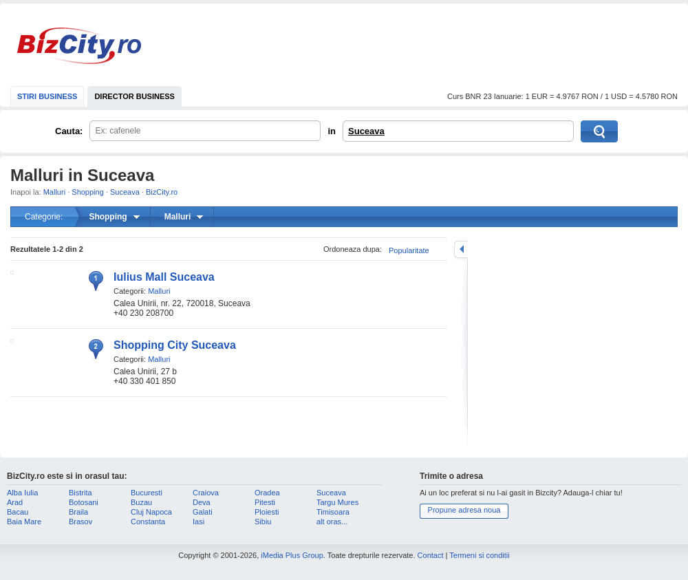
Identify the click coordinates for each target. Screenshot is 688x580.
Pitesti (265, 502)
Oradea (267, 492)
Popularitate (409, 250)
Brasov (80, 521)
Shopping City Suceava (175, 345)
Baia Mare (24, 521)
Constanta (148, 521)
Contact (431, 555)
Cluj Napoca (151, 512)
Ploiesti (267, 512)
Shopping (88, 192)
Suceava (366, 131)
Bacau (17, 512)
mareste (461, 249)
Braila (78, 512)
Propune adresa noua (464, 510)
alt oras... (331, 521)
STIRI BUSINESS (47, 96)
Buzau (141, 502)
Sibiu (263, 521)
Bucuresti (146, 492)
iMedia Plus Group (292, 555)
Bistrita (80, 492)
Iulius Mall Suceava (164, 277)
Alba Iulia (22, 492)
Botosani (83, 502)
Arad (15, 502)
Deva (202, 502)
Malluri (54, 192)
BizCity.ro (79, 46)
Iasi (198, 521)
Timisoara (333, 512)
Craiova (206, 492)
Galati (203, 512)
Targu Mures (337, 502)
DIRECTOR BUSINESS (134, 96)
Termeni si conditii (479, 555)
